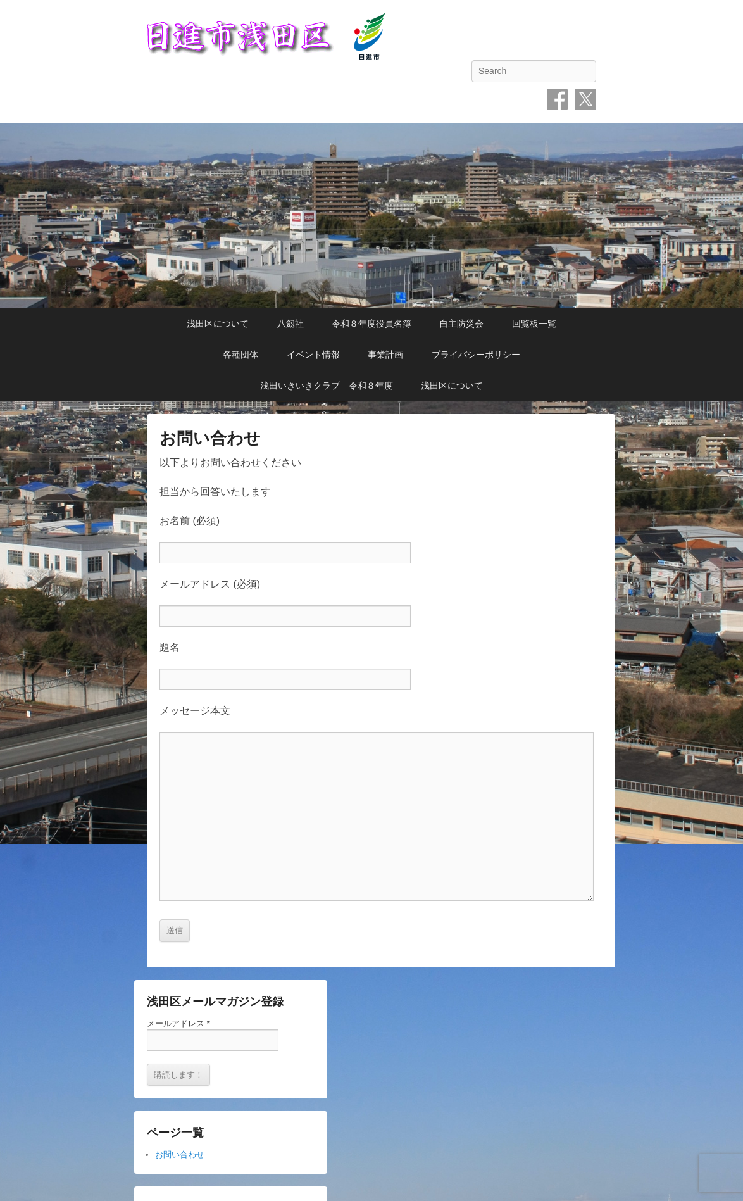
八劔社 (290, 323)
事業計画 (385, 354)
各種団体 (240, 354)
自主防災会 (461, 323)
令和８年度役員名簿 (371, 323)
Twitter (585, 99)
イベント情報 (313, 354)
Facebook (557, 99)
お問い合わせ (210, 438)
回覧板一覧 (534, 323)
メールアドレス (178, 1023)
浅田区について (218, 323)
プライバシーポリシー (476, 354)
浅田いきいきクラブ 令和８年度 (326, 385)
